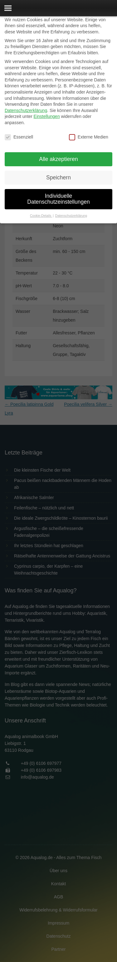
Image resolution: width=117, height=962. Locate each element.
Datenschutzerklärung (26, 110)
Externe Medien (88, 137)
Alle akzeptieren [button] (58, 159)
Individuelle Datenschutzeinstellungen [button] (58, 199)
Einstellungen (47, 116)
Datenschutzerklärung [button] (71, 215)
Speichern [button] (58, 177)
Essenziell (19, 137)
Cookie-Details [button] (41, 215)
